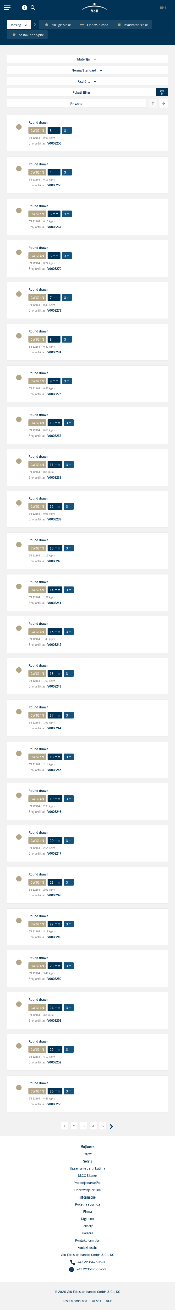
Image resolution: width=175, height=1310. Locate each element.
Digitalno (87, 1218)
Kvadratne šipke (132, 24)
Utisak (96, 1300)
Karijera (87, 1233)
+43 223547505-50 (87, 1269)
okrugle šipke (57, 24)
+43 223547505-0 (87, 1262)
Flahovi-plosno (93, 24)
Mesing (19, 25)
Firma (87, 1211)
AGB (109, 1300)
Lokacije (87, 1226)
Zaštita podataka (75, 1300)
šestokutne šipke (27, 34)
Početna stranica (87, 1204)
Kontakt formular (87, 1240)
